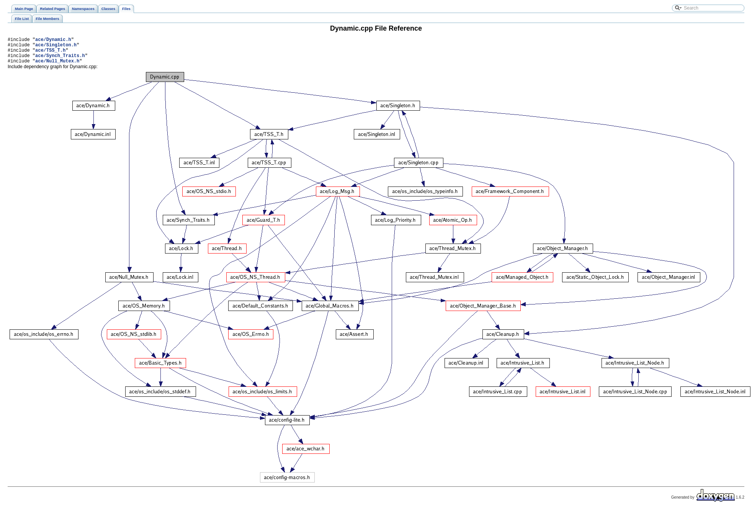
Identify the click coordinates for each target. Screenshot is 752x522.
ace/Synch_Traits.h (60, 60)
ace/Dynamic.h (53, 40)
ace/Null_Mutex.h (57, 66)
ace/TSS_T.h (50, 53)
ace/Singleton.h (56, 47)
